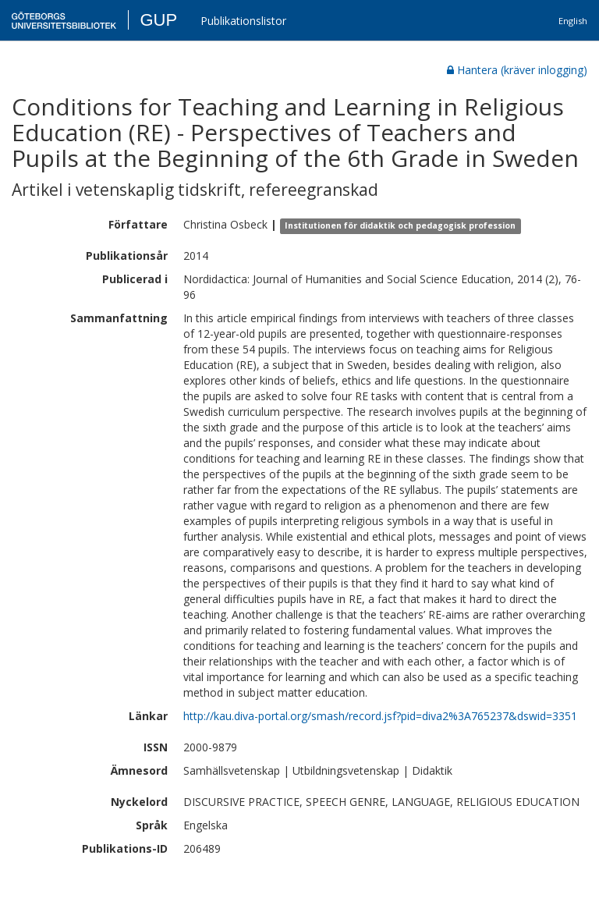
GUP (158, 20)
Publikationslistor (243, 20)
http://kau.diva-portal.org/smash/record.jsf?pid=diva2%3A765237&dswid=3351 (380, 715)
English (572, 21)
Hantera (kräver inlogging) (517, 69)
